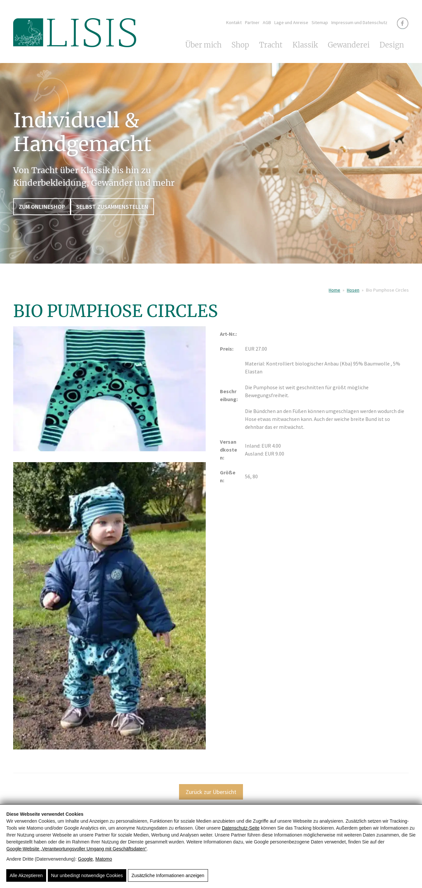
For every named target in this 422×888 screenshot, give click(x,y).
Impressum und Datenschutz (359, 22)
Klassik (305, 44)
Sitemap (320, 22)
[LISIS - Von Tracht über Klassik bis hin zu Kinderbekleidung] (74, 45)
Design (391, 44)
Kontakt (234, 22)
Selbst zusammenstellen (112, 206)
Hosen (353, 290)
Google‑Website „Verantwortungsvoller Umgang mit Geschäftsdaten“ (76, 848)
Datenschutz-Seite (240, 828)
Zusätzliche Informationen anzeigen (168, 875)
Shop (240, 44)
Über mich (203, 44)
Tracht (271, 44)
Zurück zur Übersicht (211, 792)
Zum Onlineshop (42, 206)
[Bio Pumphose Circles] (109, 393)
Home (334, 290)
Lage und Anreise (291, 22)
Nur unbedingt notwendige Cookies (87, 875)
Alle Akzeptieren (26, 875)
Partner (252, 22)
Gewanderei (349, 44)
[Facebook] (403, 23)
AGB (267, 22)
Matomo (103, 859)
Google (85, 859)
